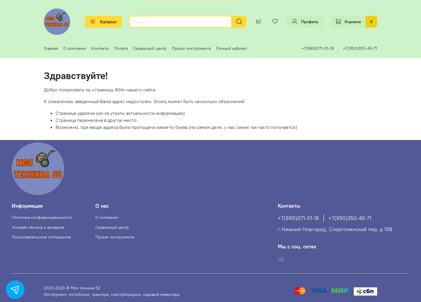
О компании (74, 48)
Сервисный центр (150, 48)
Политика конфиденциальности (42, 217)
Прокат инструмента (191, 48)
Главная (51, 48)
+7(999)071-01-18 (317, 48)
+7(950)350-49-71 (360, 48)
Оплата (121, 48)
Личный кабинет (231, 48)
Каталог (103, 22)
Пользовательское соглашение (41, 237)
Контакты (100, 48)
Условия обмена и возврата (38, 227)
